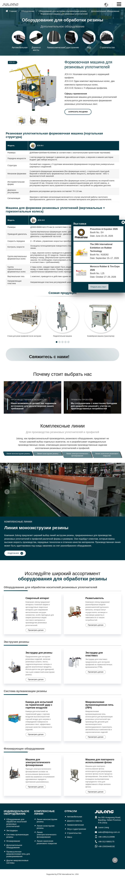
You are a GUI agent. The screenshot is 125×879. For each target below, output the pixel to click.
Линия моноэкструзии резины (47, 820)
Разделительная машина (62, 336)
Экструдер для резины (39, 652)
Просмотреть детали (35, 630)
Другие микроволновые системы (17, 861)
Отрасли (71, 811)
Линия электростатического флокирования (46, 834)
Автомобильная (74, 816)
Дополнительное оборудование (105, 11)
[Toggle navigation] (119, 4)
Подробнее (13, 553)
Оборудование (27, 11)
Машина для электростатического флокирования (38, 762)
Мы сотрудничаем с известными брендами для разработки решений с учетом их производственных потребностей (95, 404)
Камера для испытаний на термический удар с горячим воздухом (39, 705)
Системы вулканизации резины (17, 835)
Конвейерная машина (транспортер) (100, 336)
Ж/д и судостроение (76, 829)
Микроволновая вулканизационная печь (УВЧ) (99, 705)
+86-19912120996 (106, 837)
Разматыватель (94, 598)
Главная (11, 11)
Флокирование (13, 841)
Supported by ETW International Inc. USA (62, 874)
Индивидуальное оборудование (16, 812)
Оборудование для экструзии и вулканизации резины (63, 11)
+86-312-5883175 (106, 841)
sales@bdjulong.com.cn (109, 832)
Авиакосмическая (75, 825)
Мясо (69, 837)
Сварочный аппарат (37, 598)
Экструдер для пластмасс (94, 654)
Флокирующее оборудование (24, 748)
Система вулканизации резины (25, 691)
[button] (56, 342)
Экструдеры (12, 830)
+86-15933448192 (106, 846)
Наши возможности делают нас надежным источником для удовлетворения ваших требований (35, 404)
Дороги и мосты (74, 821)
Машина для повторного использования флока (99, 761)
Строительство (74, 833)
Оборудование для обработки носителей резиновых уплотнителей (50, 587)
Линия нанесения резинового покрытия (47, 842)
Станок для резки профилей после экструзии (24, 336)
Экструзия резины (16, 641)
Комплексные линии (44, 812)
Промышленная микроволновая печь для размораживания (18, 853)
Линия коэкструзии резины (45, 827)
